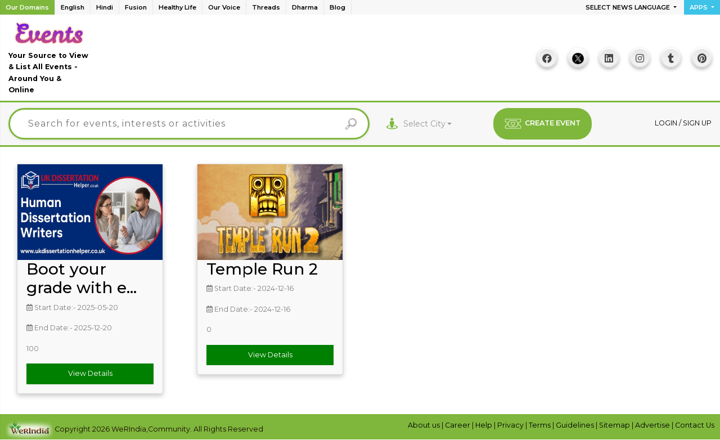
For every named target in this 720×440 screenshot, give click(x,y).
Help (484, 425)
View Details (90, 373)
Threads (266, 7)
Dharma (305, 7)
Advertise (653, 425)
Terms (540, 425)
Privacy (511, 425)
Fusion (136, 7)
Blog (337, 7)
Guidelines (576, 425)
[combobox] (427, 124)
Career (458, 425)
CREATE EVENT (542, 123)
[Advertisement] (310, 62)
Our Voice (224, 7)
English (72, 7)
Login (667, 123)
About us (425, 425)
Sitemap (615, 425)
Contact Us (694, 425)
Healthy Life (177, 7)
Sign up (697, 123)
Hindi (104, 7)
